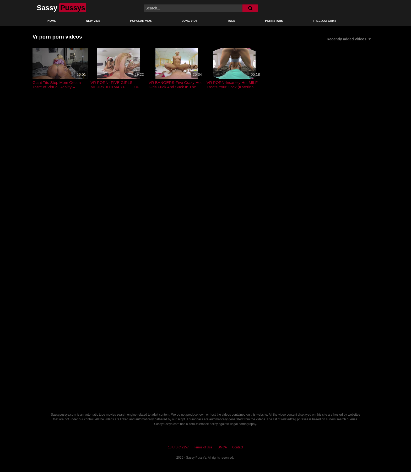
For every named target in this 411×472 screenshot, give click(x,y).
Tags (231, 20)
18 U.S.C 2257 (178, 447)
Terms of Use (203, 447)
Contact (237, 447)
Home (51, 20)
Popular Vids (141, 20)
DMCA (222, 447)
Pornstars (274, 20)
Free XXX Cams (324, 20)
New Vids (93, 20)
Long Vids (190, 20)
